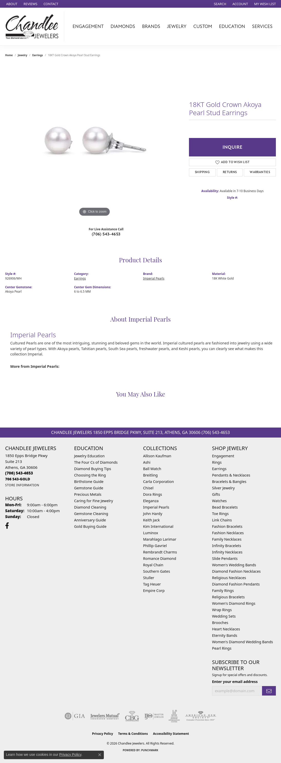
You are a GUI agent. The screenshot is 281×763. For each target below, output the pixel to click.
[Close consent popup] (99, 754)
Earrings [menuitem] (219, 468)
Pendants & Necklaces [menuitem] (231, 475)
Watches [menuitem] (219, 500)
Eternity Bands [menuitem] (224, 635)
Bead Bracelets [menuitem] (225, 507)
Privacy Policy (102, 733)
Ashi (146, 462)
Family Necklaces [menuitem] (227, 539)
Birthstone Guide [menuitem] (89, 481)
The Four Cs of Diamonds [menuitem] (96, 462)
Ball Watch (152, 468)
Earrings (37, 55)
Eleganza (150, 500)
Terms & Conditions (133, 733)
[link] (11, 4)
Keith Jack (151, 520)
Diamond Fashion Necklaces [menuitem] (236, 571)
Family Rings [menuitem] (223, 590)
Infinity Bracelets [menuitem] (226, 545)
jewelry (22, 55)
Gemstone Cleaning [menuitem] (91, 513)
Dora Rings (152, 494)
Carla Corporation (158, 481)
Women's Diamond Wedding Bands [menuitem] (242, 641)
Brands (151, 26)
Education (232, 26)
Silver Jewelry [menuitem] (223, 487)
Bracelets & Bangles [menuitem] (229, 481)
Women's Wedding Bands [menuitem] (234, 564)
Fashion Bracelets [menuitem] (227, 526)
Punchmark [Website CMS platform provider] (149, 750)
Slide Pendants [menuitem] (225, 558)
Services (262, 26)
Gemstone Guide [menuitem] (88, 487)
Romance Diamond (159, 558)
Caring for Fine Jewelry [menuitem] (93, 500)
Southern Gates (156, 571)
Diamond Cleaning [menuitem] (90, 507)
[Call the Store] (19, 472)
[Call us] (17, 479)
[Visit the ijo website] (154, 716)
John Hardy (152, 513)
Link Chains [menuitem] (222, 520)
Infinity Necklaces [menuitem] (227, 552)
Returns (230, 172)
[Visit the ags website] (200, 716)
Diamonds (123, 26)
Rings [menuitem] (217, 462)
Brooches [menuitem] (220, 622)
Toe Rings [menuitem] (220, 513)
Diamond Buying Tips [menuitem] (92, 468)
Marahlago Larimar (159, 539)
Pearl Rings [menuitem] (222, 648)
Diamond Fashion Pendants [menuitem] (236, 584)
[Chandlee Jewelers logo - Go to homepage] (33, 27)
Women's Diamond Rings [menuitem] (233, 603)
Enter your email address (235, 681)
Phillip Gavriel (155, 545)
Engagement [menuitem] (223, 455)
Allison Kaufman (157, 455)
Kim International (158, 526)
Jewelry (176, 26)
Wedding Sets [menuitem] (224, 616)
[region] (95, 141)
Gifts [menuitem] (216, 494)
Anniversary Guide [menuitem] (90, 520)
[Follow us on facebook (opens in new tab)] (7, 526)
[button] (219, 4)
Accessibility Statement (171, 733)
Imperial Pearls (153, 278)
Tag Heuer (152, 584)
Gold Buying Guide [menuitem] (90, 526)
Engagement (88, 26)
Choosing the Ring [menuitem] (90, 475)
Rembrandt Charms (160, 552)
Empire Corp (154, 590)
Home (9, 55)
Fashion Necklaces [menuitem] (228, 532)
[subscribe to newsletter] (269, 691)
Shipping (202, 172)
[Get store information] (22, 485)
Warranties (260, 172)
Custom (202, 26)
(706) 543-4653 (106, 234)
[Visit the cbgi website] (132, 716)
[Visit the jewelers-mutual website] (105, 716)
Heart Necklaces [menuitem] (226, 629)
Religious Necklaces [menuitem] (229, 577)
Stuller (148, 577)
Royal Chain (153, 564)
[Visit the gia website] (75, 716)
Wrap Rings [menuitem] (222, 609)
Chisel (148, 487)
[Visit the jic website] (174, 716)
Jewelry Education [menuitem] (89, 455)
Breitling (150, 475)
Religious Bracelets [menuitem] (228, 596)
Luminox (150, 532)
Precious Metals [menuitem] (87, 494)
